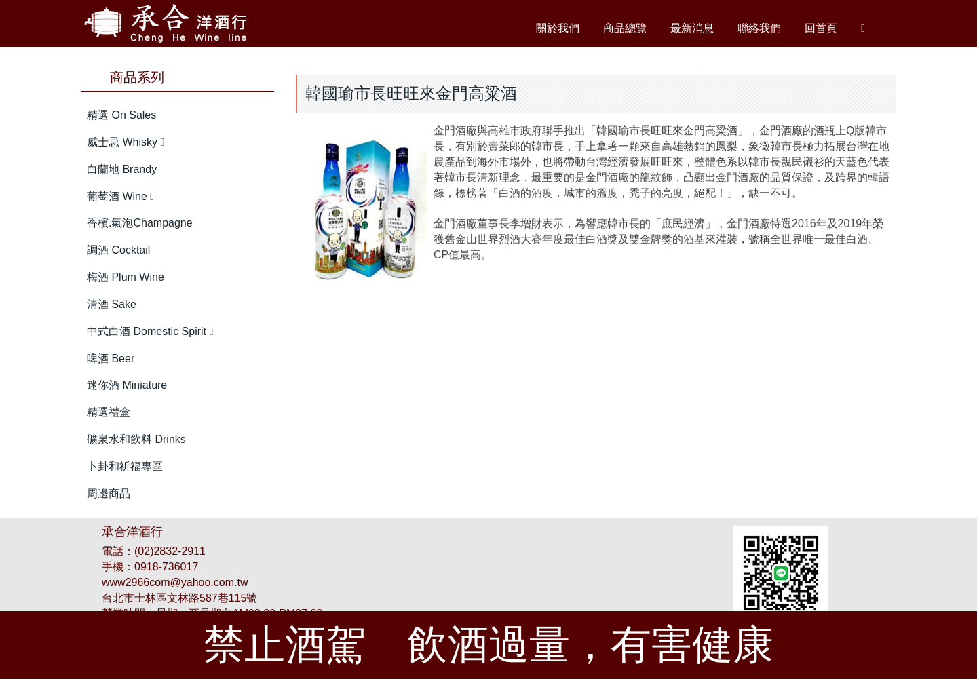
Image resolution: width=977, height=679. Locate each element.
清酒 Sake (111, 304)
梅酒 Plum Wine (125, 277)
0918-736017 (166, 567)
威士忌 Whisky (125, 142)
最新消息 (692, 28)
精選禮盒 (108, 412)
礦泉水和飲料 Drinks (136, 439)
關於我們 (557, 28)
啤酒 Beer (110, 358)
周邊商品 (108, 493)
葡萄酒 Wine (120, 196)
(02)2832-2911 (170, 551)
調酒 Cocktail (118, 250)
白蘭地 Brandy (122, 169)
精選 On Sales (121, 115)
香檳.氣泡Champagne (140, 223)
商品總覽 (625, 28)
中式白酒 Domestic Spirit (150, 331)
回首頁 (821, 28)
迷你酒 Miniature (127, 385)
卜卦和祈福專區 (125, 466)
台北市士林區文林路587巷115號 (179, 598)
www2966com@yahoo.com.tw (175, 582)
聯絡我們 (759, 28)
